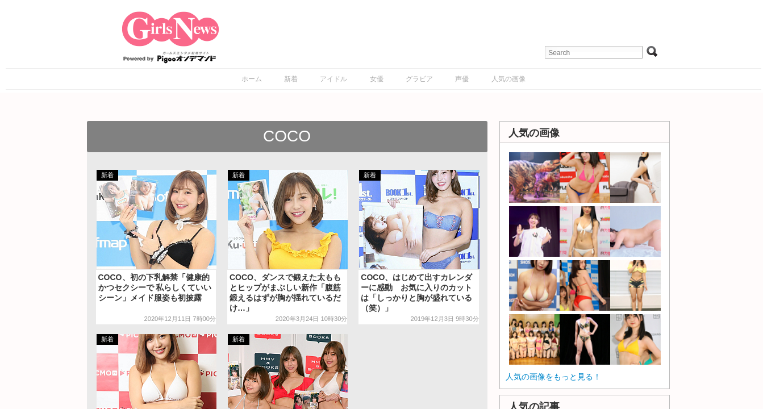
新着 (291, 79)
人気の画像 (508, 79)
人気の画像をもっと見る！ (553, 376)
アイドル (333, 79)
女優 (376, 79)
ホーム (251, 79)
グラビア (419, 79)
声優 (462, 79)
